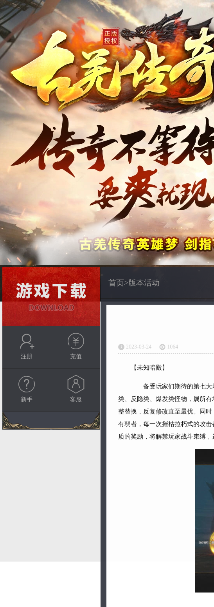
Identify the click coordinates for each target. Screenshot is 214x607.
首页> (118, 282)
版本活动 (144, 282)
